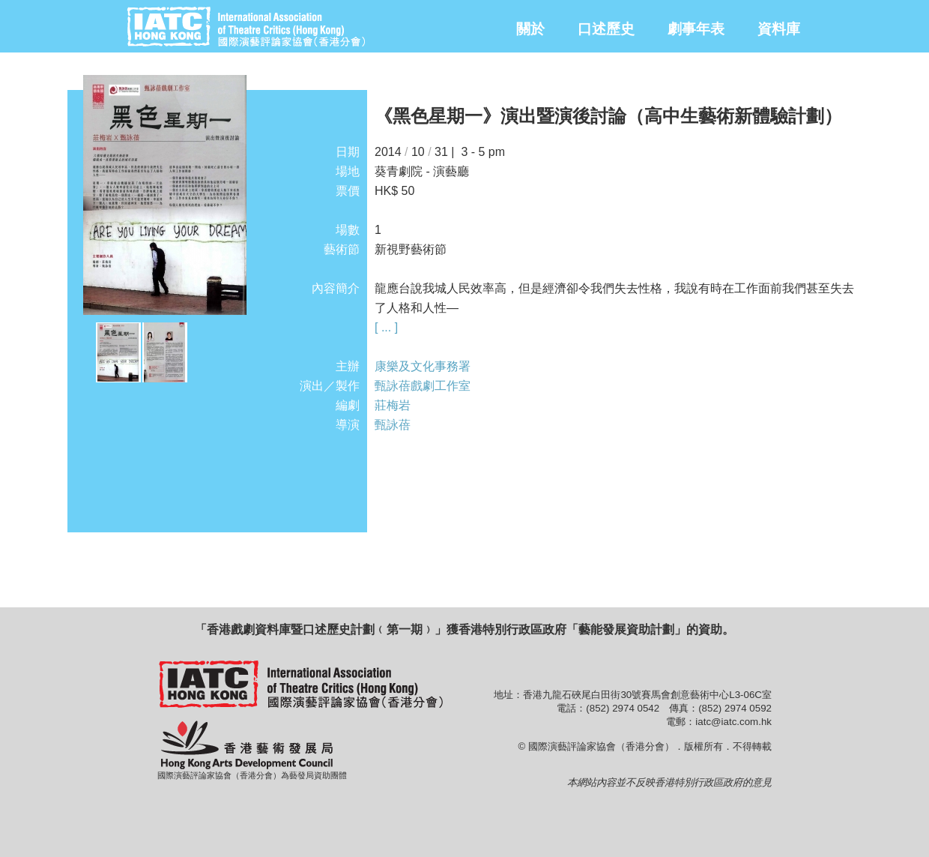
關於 (530, 29)
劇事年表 (696, 29)
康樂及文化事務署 (422, 366)
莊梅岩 (393, 405)
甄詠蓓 (393, 424)
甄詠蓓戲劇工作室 (422, 385)
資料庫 (778, 29)
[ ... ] (386, 327)
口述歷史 (606, 29)
